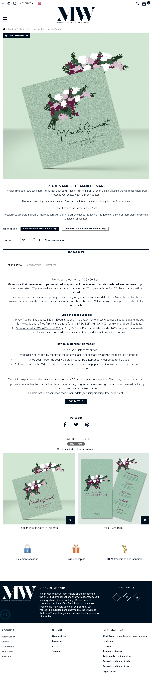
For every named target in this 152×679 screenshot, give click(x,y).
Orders (5, 641)
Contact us (76, 401)
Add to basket (76, 252)
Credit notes (8, 646)
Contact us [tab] (34, 265)
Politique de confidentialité (117, 656)
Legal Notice (109, 671)
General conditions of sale (116, 661)
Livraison (107, 646)
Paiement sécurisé (112, 651)
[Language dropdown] (39, 3)
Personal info (9, 636)
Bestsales (57, 641)
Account (8, 630)
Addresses (7, 651)
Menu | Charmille (113, 527)
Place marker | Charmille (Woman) (39, 527)
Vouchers (7, 656)
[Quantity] (26, 240)
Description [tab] (15, 265)
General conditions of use (116, 666)
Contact (56, 646)
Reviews (51, 265)
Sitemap (56, 651)
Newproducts (59, 636)
